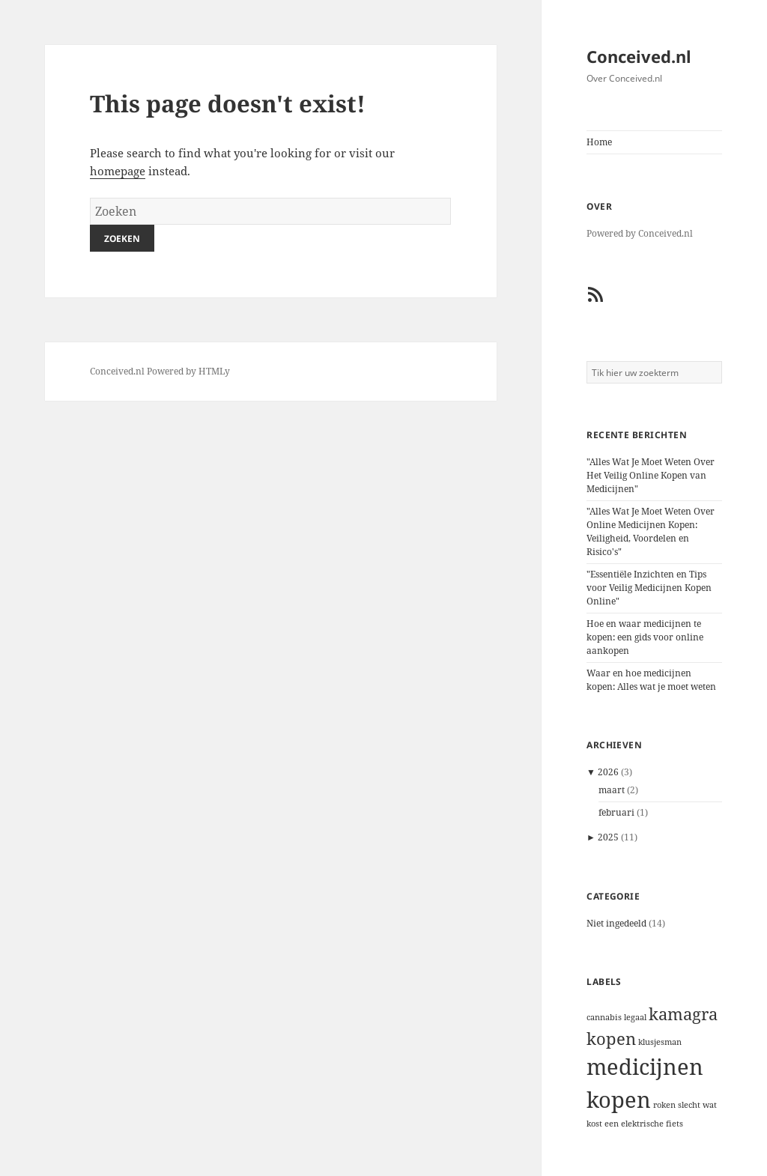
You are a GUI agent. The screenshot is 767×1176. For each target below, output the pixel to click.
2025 (608, 837)
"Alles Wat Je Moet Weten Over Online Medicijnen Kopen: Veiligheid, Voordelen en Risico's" (650, 531)
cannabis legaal (616, 1017)
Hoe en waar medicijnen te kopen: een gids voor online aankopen (644, 637)
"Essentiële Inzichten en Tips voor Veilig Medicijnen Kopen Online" (649, 587)
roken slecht (676, 1105)
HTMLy (214, 371)
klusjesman (660, 1042)
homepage (117, 170)
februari (616, 812)
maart (611, 790)
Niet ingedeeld (616, 923)
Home (599, 142)
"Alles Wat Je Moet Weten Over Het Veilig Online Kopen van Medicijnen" (650, 475)
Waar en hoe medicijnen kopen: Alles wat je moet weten (651, 680)
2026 (608, 772)
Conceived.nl (638, 56)
